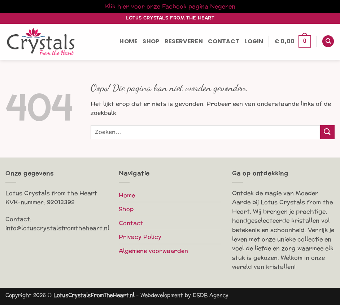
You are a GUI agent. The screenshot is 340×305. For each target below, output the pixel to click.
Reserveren (184, 41)
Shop (151, 41)
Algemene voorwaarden (153, 251)
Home (128, 41)
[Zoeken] (328, 41)
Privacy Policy (140, 236)
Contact (223, 41)
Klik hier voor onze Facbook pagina (156, 6)
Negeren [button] (222, 6)
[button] (253, 41)
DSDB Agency (210, 295)
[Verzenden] (327, 132)
